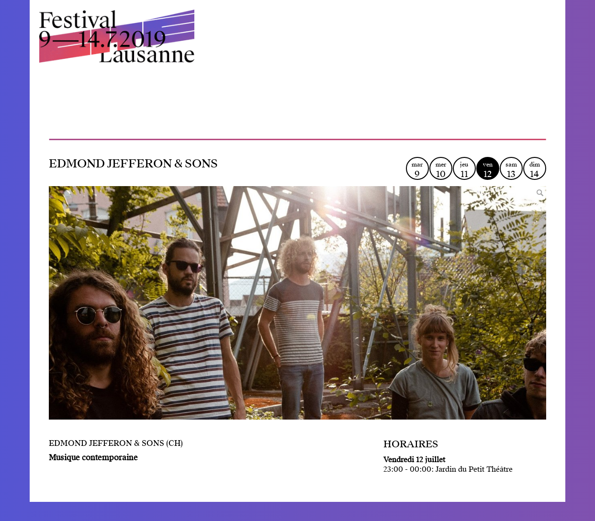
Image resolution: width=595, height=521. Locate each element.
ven (488, 170)
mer (441, 170)
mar (417, 170)
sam (511, 170)
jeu (464, 170)
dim (535, 170)
